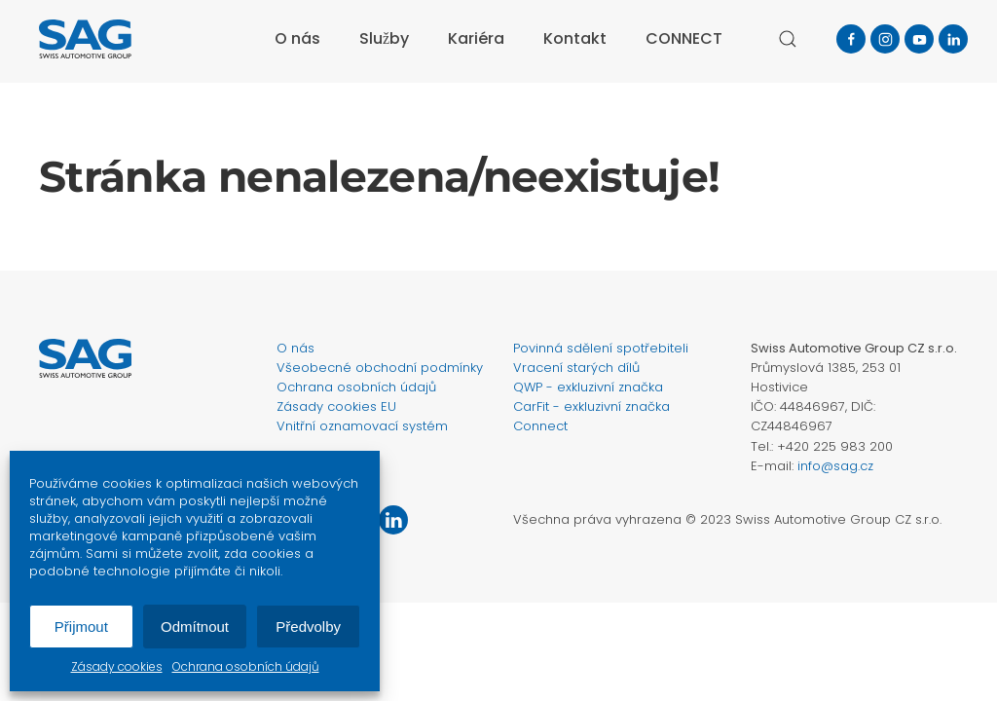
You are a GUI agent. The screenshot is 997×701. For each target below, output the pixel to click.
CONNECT (684, 38)
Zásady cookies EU (336, 406)
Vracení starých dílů (576, 367)
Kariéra (476, 38)
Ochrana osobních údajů (245, 666)
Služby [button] (384, 38)
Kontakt (575, 38)
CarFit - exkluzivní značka (591, 406)
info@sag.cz (835, 466)
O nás (297, 38)
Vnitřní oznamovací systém (362, 426)
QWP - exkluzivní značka (588, 387)
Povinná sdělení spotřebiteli (600, 348)
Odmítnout (195, 626)
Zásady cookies (117, 666)
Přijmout (81, 626)
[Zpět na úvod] (85, 39)
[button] (787, 39)
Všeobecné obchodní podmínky (380, 367)
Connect (540, 426)
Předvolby (308, 626)
